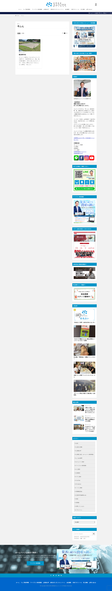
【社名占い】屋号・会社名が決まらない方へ (84, 322)
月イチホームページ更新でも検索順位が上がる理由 (90, 419)
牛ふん (22, 15)
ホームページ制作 (80, 461)
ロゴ (84, 538)
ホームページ (76, 536)
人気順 (22, 33)
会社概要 (67, 9)
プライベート (79, 510)
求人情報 (83, 9)
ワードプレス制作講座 (37, 9)
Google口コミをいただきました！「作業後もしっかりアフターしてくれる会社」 (90, 429)
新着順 (18, 33)
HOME (17, 15)
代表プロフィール (75, 9)
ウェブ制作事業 (26, 9)
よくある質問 (79, 458)
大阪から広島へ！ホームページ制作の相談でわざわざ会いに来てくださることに (90, 410)
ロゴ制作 (78, 469)
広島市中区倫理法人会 (81, 495)
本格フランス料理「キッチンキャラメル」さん (84, 376)
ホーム (20, 9)
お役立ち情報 (79, 447)
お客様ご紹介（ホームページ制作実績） (85, 454)
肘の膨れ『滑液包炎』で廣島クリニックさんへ (84, 357)
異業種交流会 (79, 491)
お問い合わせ (89, 9)
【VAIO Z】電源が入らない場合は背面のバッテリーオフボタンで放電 (84, 339)
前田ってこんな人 (80, 506)
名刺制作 (78, 473)
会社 (77, 443)
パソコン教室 (79, 487)
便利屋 (77, 502)
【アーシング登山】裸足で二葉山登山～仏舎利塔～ (84, 394)
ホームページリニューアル (84, 536)
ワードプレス (76, 538)
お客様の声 (46, 9)
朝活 (77, 498)
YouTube (78, 480)
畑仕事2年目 (22, 54)
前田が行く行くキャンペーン (57, 9)
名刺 (81, 538)
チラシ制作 (78, 476)
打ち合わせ (78, 484)
